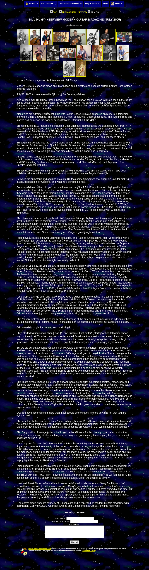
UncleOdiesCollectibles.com (40, 551)
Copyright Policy (89, 553)
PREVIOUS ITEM (67, 12)
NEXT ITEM (84, 12)
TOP (53, 12)
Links (105, 4)
